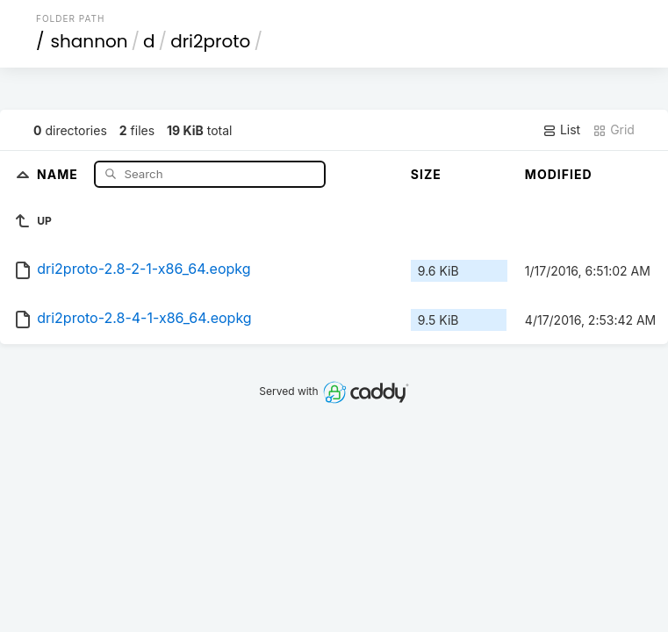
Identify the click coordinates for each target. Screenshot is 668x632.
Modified (559, 174)
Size (426, 174)
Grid (614, 130)
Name (59, 173)
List (561, 130)
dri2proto (210, 41)
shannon (89, 41)
